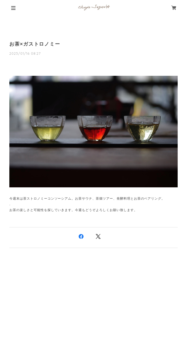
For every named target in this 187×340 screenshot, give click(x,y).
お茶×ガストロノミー (34, 44)
